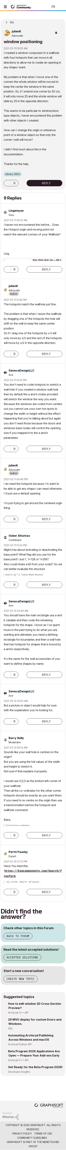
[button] (7, 183)
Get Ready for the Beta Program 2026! (35, 1067)
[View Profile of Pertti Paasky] (18, 852)
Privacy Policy (22, 1133)
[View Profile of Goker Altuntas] (19, 535)
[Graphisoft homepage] (48, 1106)
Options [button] (60, 21)
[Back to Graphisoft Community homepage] (21, 6)
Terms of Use (43, 1133)
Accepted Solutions (22, 957)
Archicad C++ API (18, 1012)
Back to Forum (18, 936)
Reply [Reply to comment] (46, 269)
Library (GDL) (12, 174)
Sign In (60, 6)
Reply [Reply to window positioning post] (46, 183)
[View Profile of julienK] (16, 31)
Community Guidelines (32, 1137)
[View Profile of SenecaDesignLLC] (21, 370)
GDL (10, 1028)
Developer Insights (19, 1071)
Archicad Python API (20, 1044)
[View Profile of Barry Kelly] (16, 738)
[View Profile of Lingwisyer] (16, 210)
